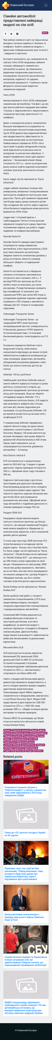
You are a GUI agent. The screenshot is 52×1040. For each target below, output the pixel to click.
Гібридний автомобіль (12, 736)
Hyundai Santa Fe (10, 742)
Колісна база (9, 733)
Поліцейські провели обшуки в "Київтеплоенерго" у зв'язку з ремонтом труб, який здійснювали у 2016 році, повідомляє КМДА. (25, 791)
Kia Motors (39, 751)
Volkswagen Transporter (13, 748)
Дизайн (35, 730)
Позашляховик (29, 736)
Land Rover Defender (12, 745)
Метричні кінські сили (24, 733)
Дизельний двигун (19, 739)
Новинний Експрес (18, 5)
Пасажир (40, 736)
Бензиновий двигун (26, 742)
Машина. (7, 730)
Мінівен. (7, 739)
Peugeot (30, 751)
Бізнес (45, 33)
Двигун (42, 730)
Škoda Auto (20, 751)
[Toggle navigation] (46, 5)
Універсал (40, 745)
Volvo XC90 (32, 739)
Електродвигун (41, 733)
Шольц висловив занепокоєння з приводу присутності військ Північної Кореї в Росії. (24, 917)
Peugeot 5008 (9, 751)
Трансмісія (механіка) (21, 730)
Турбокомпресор (30, 748)
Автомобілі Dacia (28, 745)
